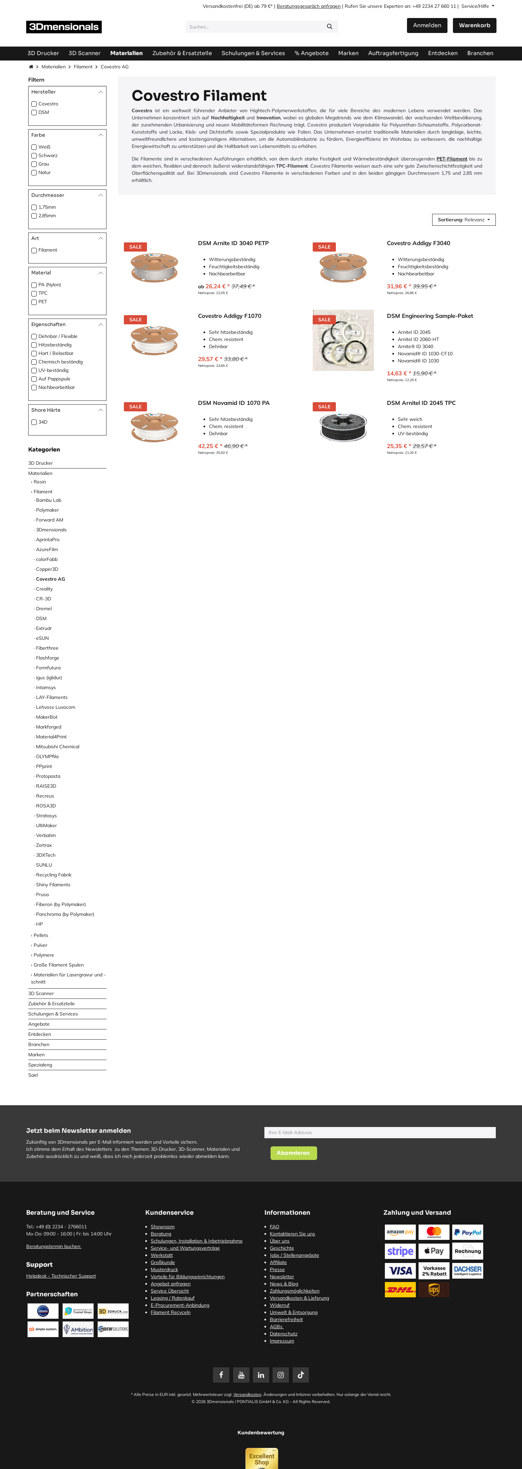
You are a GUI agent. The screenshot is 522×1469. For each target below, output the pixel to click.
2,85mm (47, 215)
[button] (464, 220)
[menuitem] (393, 53)
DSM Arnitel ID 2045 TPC (421, 402)
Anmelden (427, 25)
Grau (43, 164)
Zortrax (44, 845)
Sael (33, 1075)
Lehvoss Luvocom (55, 707)
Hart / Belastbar (56, 353)
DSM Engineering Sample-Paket (430, 315)
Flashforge (47, 658)
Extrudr (44, 628)
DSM (43, 112)
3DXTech (45, 855)
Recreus (45, 796)
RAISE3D (46, 786)
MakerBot (47, 717)
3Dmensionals (51, 530)
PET (42, 301)
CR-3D (43, 599)
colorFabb (47, 559)
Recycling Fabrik (53, 875)
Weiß (44, 147)
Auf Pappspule (54, 379)
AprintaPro (48, 539)
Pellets (41, 935)
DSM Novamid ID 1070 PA (234, 402)
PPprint (44, 766)
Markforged (48, 727)
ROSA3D (46, 806)
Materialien (54, 67)
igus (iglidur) (49, 677)
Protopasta (48, 776)
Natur (44, 172)
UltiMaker (46, 825)
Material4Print (51, 737)
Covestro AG (50, 579)
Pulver (40, 945)
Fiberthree (47, 648)
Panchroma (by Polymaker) (65, 914)
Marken (36, 1055)
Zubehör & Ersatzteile (51, 1004)
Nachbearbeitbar (56, 387)
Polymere (44, 955)
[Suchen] (330, 27)
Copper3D (47, 569)
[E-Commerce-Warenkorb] (474, 25)
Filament (83, 67)
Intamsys (46, 687)
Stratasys (46, 816)
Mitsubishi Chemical (57, 747)
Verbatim (46, 835)
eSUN (42, 638)
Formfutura (48, 668)
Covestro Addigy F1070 (229, 315)
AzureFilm (47, 549)
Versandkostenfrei (223, 6)
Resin (40, 482)
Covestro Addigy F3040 (418, 243)
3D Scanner (41, 993)
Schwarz (48, 155)
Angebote (39, 1024)
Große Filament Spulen (59, 965)
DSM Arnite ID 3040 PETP (233, 243)
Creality (44, 589)
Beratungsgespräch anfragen (309, 6)
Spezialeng (40, 1065)
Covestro (48, 104)
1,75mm (47, 207)
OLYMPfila (47, 756)
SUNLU (44, 865)
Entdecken (39, 1034)
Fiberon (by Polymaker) (61, 904)
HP (39, 924)
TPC (43, 293)
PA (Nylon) (49, 284)
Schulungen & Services (53, 1014)
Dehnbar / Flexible (58, 336)
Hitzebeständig (54, 345)
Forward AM (49, 520)
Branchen (38, 1044)
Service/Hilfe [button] (475, 6)
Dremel (44, 608)
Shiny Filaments (53, 885)
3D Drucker (40, 463)
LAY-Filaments (52, 697)
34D (42, 422)
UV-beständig (53, 370)
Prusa (42, 894)
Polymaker (47, 510)
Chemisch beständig (60, 362)
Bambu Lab (48, 500)
